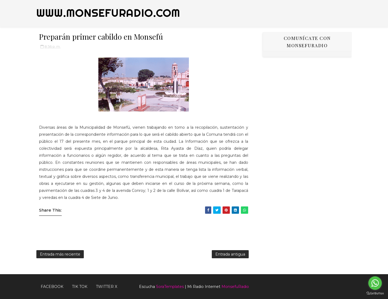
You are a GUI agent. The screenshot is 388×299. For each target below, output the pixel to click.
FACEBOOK (52, 286)
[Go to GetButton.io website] (375, 293)
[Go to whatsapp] (375, 283)
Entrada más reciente (60, 254)
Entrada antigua (230, 254)
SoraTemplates (170, 286)
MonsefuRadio (235, 286)
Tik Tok (79, 286)
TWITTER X (106, 286)
